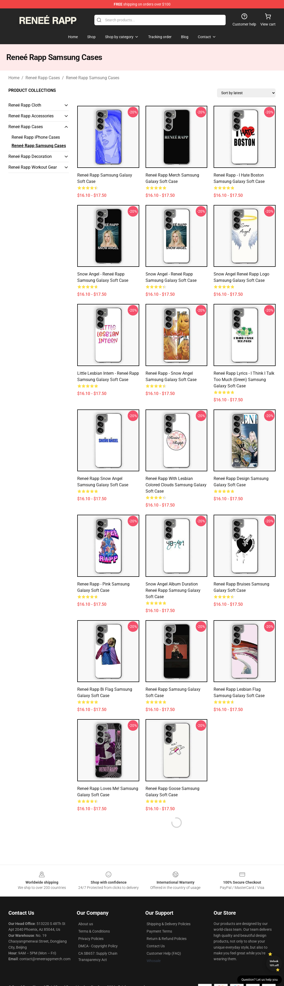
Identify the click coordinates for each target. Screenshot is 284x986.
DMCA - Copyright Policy (98, 946)
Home (13, 77)
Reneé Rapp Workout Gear (32, 167)
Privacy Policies (91, 939)
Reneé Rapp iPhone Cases (36, 137)
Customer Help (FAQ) (164, 953)
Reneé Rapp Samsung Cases (92, 77)
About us (85, 924)
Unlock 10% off (274, 963)
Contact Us (156, 946)
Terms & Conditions (94, 931)
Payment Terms (159, 931)
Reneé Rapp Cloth (24, 105)
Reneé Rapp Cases (42, 77)
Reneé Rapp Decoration (30, 156)
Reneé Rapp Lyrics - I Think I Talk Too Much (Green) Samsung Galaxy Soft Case (244, 379)
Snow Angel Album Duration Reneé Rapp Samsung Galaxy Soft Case (173, 590)
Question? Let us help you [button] (259, 980)
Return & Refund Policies (167, 939)
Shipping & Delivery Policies (168, 924)
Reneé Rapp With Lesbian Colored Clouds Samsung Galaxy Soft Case (176, 485)
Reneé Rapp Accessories (31, 115)
